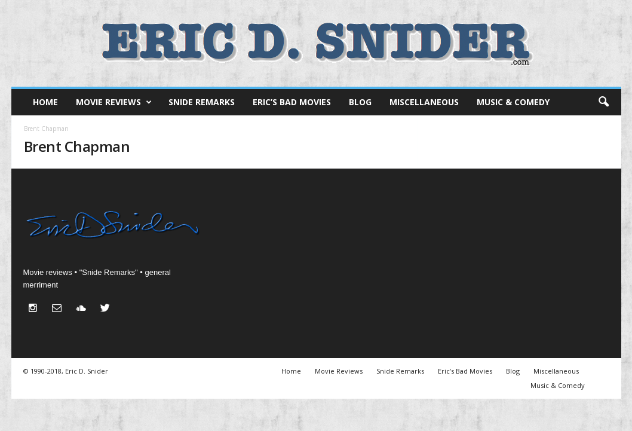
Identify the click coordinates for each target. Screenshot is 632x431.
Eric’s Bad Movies (292, 102)
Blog (360, 102)
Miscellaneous (424, 102)
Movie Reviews (114, 102)
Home (45, 102)
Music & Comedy (513, 102)
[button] (603, 102)
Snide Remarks (201, 102)
